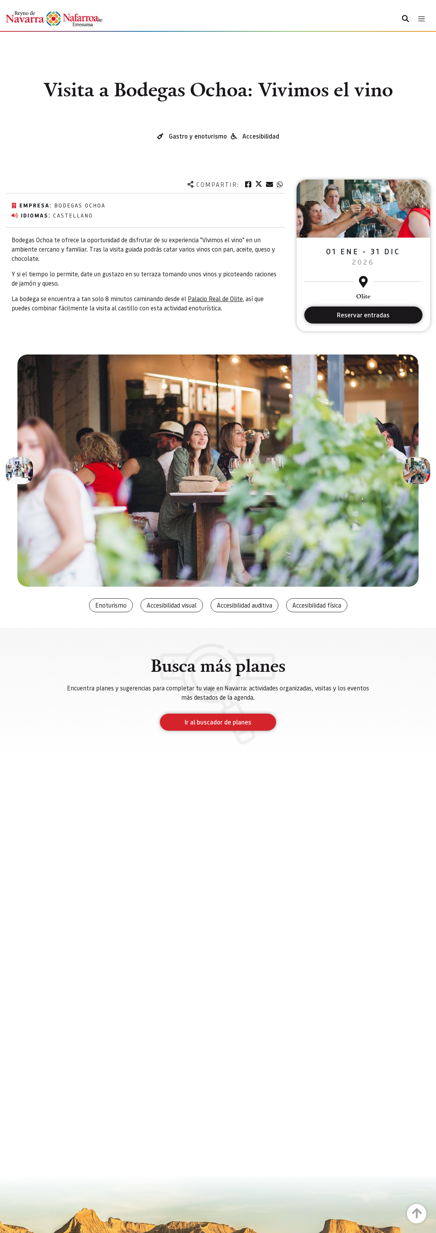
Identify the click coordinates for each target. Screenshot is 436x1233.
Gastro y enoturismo (198, 136)
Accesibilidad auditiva (244, 605)
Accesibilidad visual (172, 605)
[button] (19, 470)
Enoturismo (111, 605)
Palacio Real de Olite (215, 299)
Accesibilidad (260, 136)
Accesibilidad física (316, 605)
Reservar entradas (363, 315)
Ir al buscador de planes (218, 722)
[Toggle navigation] (421, 18)
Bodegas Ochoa (79, 205)
